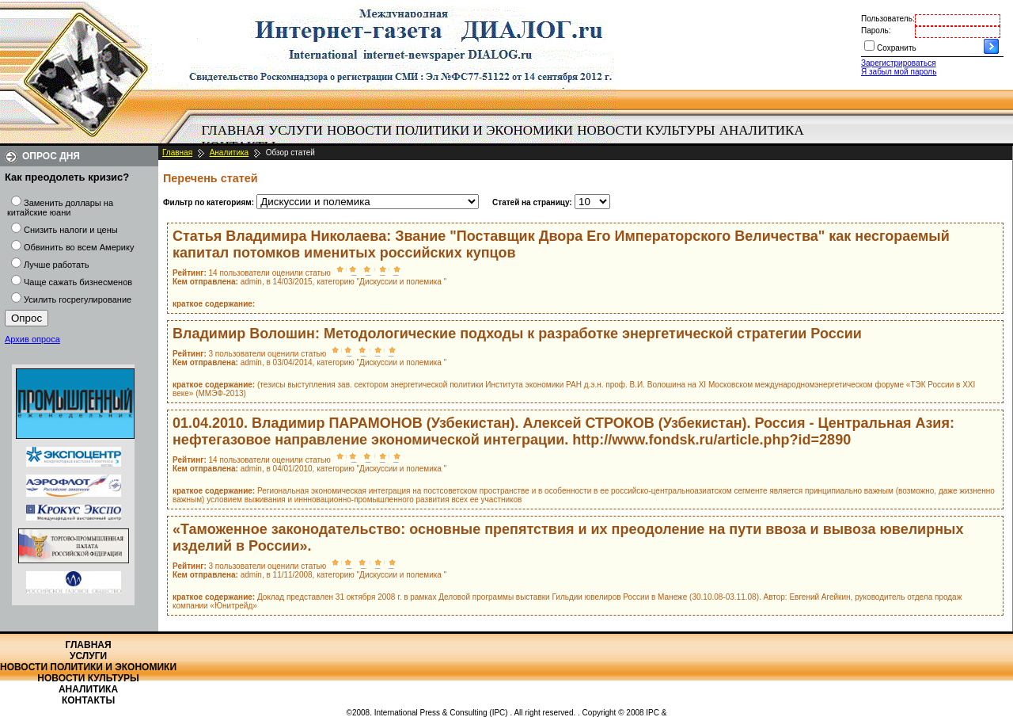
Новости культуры (646, 130)
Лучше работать (56, 264)
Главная (233, 130)
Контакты (88, 700)
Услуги (295, 130)
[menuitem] (233, 131)
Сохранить (896, 48)
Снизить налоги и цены (71, 230)
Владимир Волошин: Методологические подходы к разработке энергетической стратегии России (517, 333)
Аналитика (761, 130)
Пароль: (875, 30)
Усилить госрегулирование (77, 299)
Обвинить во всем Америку (79, 247)
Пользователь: (888, 18)
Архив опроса (32, 339)
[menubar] (506, 138)
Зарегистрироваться (898, 63)
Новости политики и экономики (450, 130)
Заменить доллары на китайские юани (60, 207)
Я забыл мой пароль (898, 71)
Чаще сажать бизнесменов (78, 282)
